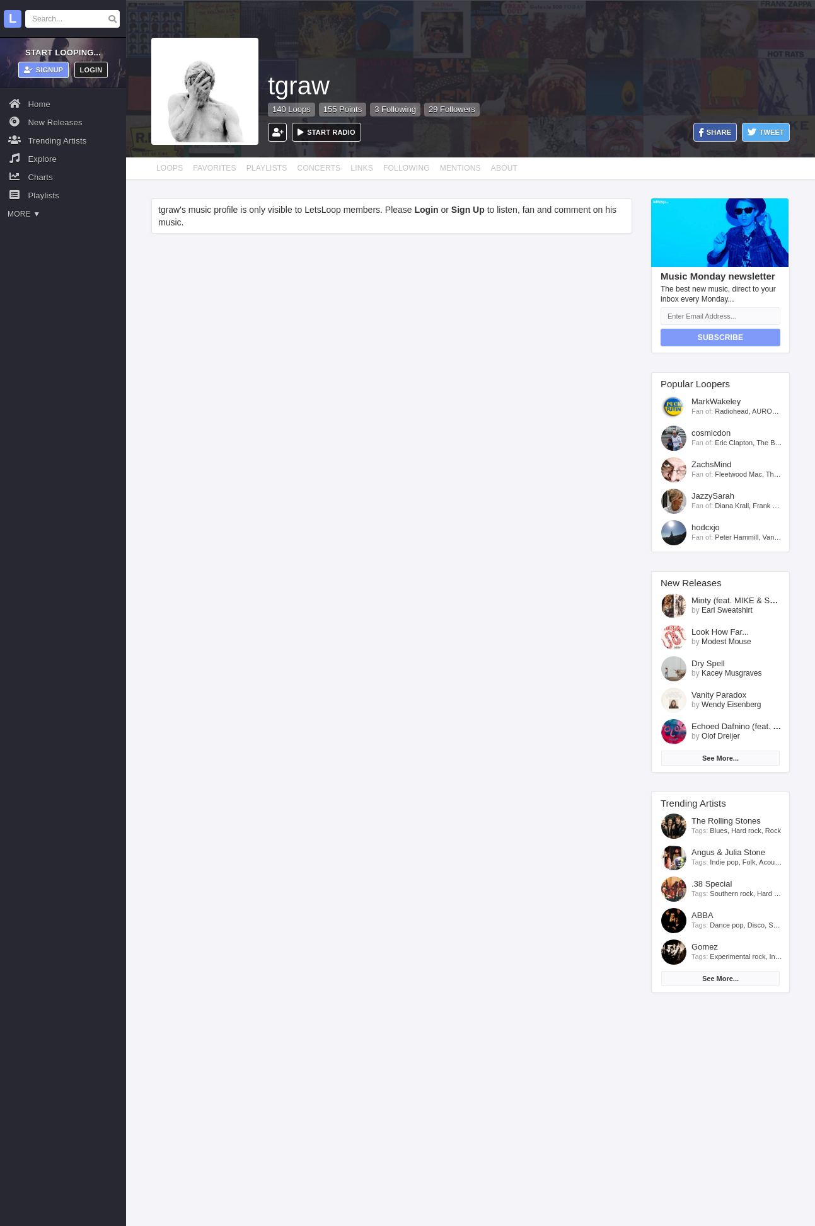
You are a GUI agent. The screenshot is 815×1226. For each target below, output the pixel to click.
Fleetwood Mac (738, 474)
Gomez (704, 946)
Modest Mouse (726, 641)
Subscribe (720, 337)
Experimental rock (737, 956)
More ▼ (24, 214)
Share (715, 132)
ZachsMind (711, 464)
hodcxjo (705, 527)
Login (91, 70)
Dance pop (726, 925)
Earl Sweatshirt (727, 610)
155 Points (342, 109)
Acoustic (772, 862)
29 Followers (452, 109)
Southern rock (731, 893)
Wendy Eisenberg (731, 704)
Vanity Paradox (718, 695)
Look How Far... (720, 632)
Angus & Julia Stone (728, 852)
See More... (720, 758)
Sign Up (468, 210)
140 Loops (291, 109)
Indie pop (724, 862)
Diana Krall (732, 505)
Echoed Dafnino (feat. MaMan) (747, 726)
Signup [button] (44, 70)
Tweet (766, 132)
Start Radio (326, 132)
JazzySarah (712, 496)
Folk (749, 862)
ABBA (702, 915)
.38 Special (711, 883)
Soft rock (781, 925)
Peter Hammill (736, 537)
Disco (756, 925)
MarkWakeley (716, 401)
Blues (718, 830)
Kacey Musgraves (731, 673)
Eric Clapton (734, 442)
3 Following (395, 109)
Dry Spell (708, 663)
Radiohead (731, 411)
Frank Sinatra (773, 505)
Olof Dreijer (721, 736)
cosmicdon (711, 433)
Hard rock (746, 830)
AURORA (767, 411)
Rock (773, 830)
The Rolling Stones (726, 821)
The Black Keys (780, 442)
